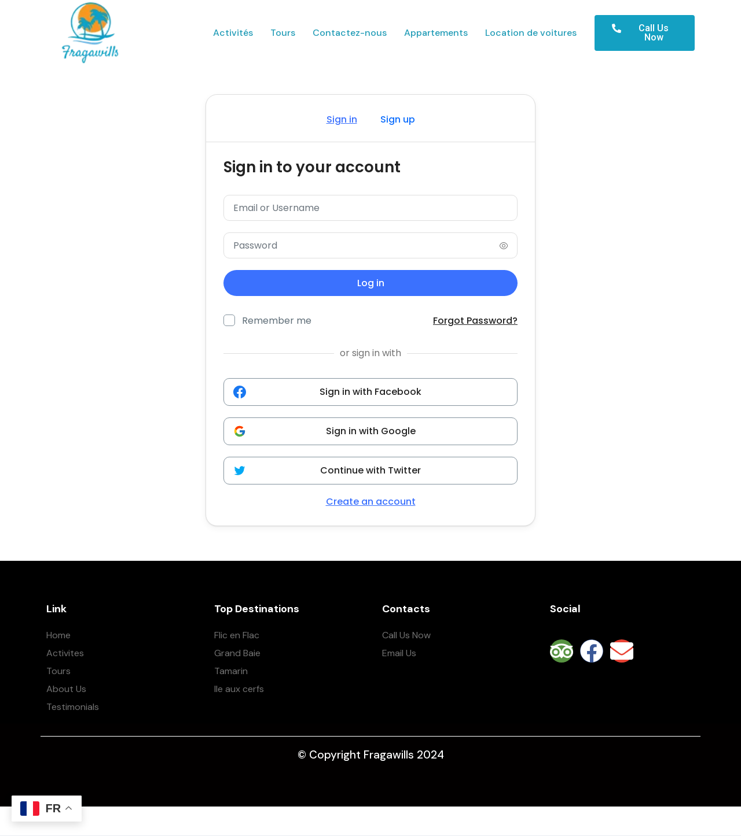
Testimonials (72, 707)
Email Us (399, 653)
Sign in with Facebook (327, 391)
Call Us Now (406, 635)
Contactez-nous (350, 33)
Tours (282, 33)
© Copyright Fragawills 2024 (371, 755)
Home (58, 635)
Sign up (397, 119)
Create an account (371, 501)
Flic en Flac (236, 635)
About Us (66, 689)
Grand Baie (237, 653)
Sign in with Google (324, 431)
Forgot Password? (475, 321)
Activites (65, 653)
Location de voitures (531, 33)
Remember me (276, 320)
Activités (233, 33)
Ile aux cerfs (239, 689)
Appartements (436, 33)
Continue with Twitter (327, 470)
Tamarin (231, 671)
